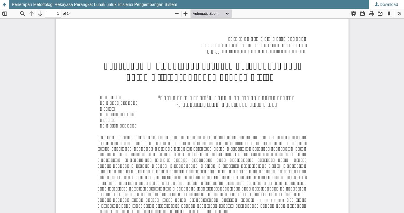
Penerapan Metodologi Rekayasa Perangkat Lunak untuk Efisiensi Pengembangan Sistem (94, 4)
